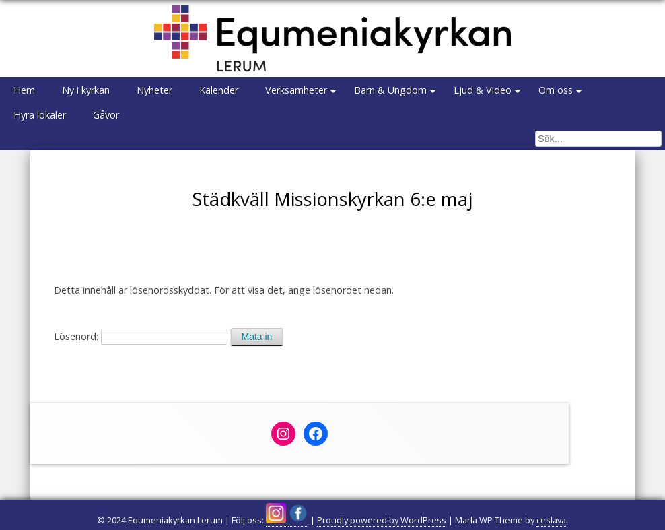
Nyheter (154, 90)
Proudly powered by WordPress (381, 520)
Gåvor (106, 114)
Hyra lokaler (39, 114)
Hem (24, 90)
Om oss (555, 90)
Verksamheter (296, 90)
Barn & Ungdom (390, 90)
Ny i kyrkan (86, 90)
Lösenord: (141, 336)
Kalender (218, 90)
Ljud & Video (483, 90)
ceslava (551, 520)
